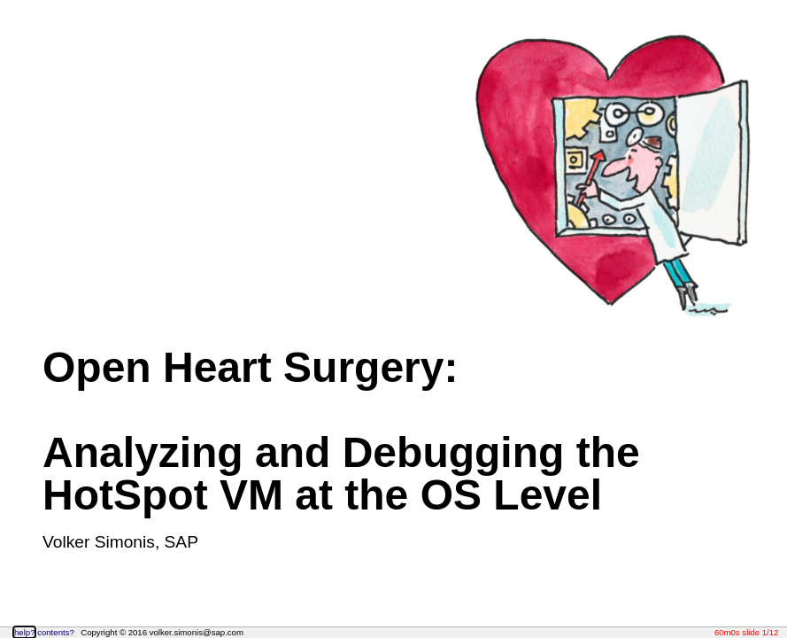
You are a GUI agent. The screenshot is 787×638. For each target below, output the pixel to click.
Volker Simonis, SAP (120, 542)
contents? (55, 632)
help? (24, 632)
